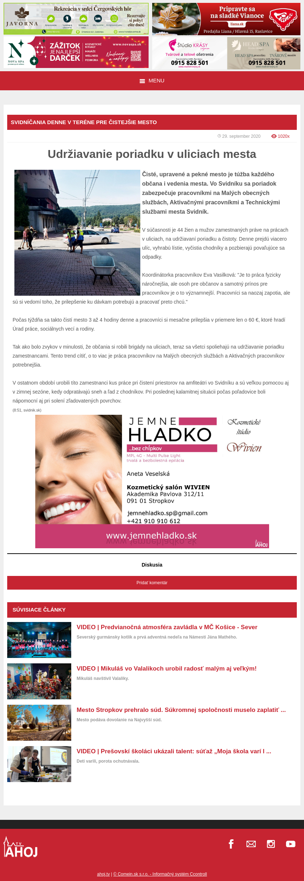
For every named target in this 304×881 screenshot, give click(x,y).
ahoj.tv (103, 874)
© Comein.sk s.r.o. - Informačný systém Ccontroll (160, 874)
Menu (152, 80)
